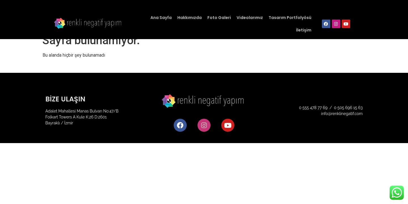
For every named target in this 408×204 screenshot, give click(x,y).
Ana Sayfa (161, 17)
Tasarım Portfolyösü (290, 17)
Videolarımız (250, 17)
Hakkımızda (189, 17)
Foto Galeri (219, 17)
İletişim (303, 30)
